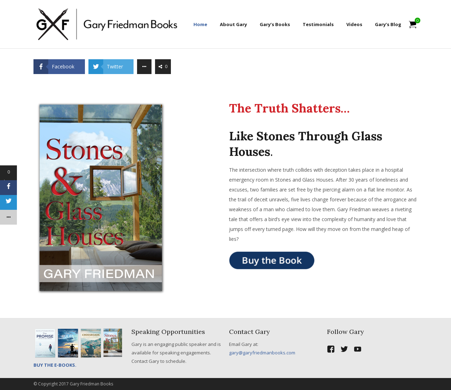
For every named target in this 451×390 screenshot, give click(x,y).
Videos (354, 24)
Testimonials (318, 24)
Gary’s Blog (388, 24)
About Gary (233, 24)
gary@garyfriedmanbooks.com (262, 352)
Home (200, 24)
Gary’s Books (275, 24)
